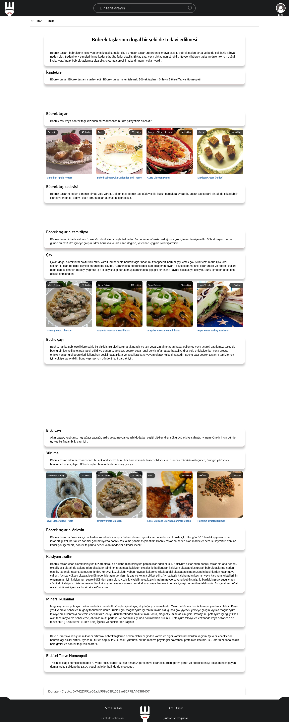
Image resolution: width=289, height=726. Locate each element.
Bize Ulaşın (175, 708)
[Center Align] (191, 6)
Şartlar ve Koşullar (175, 718)
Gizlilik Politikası (113, 718)
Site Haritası (113, 708)
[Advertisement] (144, 98)
